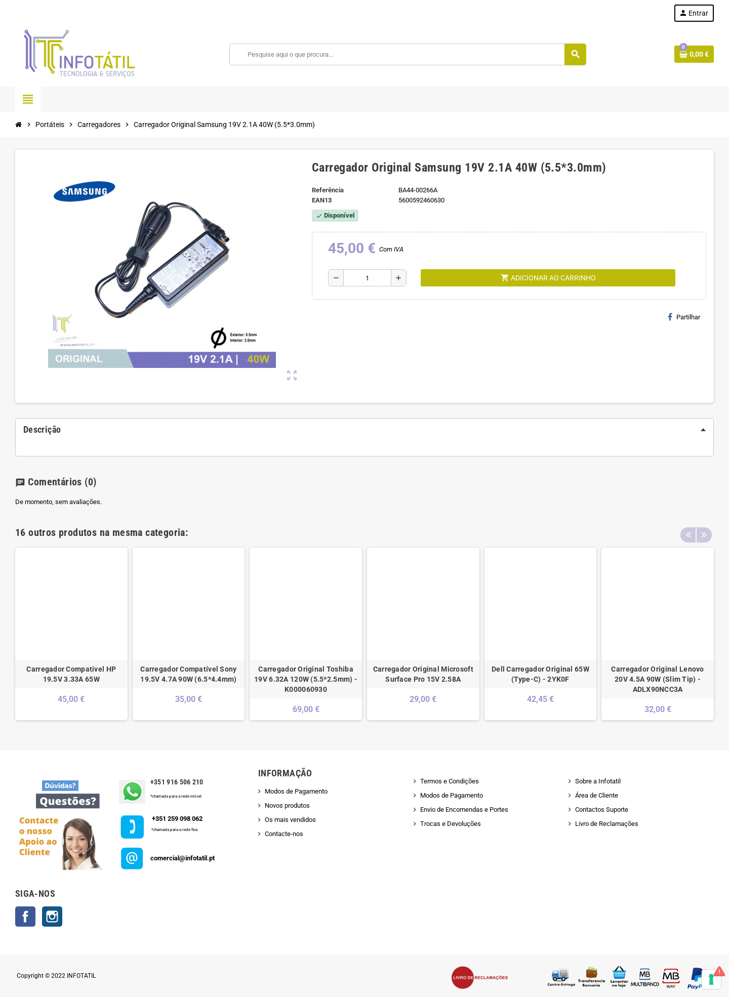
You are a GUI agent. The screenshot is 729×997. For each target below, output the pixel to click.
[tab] (364, 430)
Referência (328, 190)
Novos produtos (287, 805)
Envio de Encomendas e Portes (464, 809)
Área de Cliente (596, 795)
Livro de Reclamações (606, 823)
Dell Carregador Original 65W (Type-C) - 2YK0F (540, 674)
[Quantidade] (367, 278)
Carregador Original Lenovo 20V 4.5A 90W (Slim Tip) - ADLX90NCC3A (657, 679)
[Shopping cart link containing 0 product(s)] (694, 54)
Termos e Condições (449, 781)
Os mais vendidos (290, 819)
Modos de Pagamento (296, 791)
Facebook (25, 916)
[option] (71, 634)
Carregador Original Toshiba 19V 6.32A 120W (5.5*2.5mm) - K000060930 (305, 679)
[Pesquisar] (407, 54)
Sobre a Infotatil (598, 781)
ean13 (322, 200)
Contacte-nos (284, 834)
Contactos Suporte (601, 809)
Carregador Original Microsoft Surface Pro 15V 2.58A (423, 674)
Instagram (52, 916)
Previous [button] (688, 529)
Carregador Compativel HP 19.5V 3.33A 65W (71, 674)
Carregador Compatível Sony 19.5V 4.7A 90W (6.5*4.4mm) (188, 674)
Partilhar (684, 317)
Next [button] (703, 529)
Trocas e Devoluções (450, 823)
